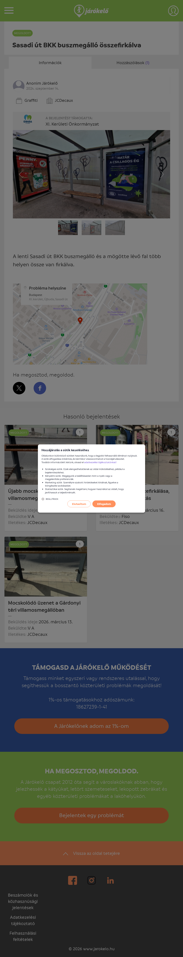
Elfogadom (104, 504)
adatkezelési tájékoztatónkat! (100, 462)
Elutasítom (79, 504)
